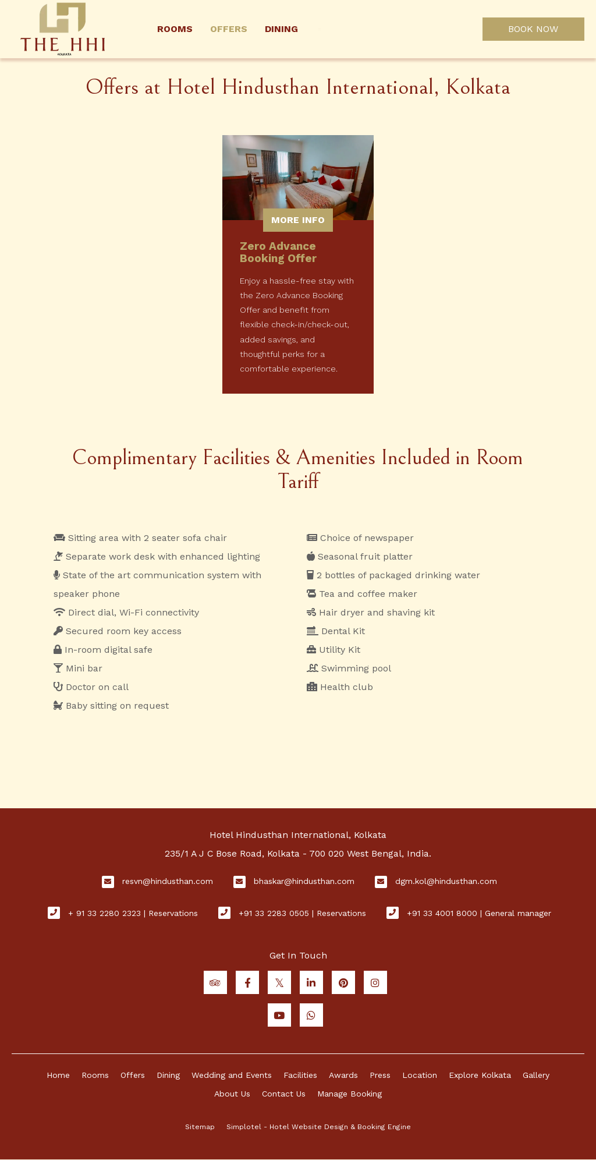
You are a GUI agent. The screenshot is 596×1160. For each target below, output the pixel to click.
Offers (228, 28)
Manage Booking (349, 1093)
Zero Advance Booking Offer (278, 252)
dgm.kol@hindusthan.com (446, 881)
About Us (232, 1093)
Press (380, 1075)
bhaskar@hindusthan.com (304, 881)
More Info (298, 219)
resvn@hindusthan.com (167, 881)
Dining (281, 28)
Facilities (300, 1075)
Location (419, 1075)
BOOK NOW (533, 28)
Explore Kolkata (480, 1075)
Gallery (536, 1075)
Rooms (175, 28)
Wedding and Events (231, 1075)
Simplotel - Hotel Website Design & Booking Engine (318, 1127)
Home (58, 1075)
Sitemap (200, 1127)
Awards (343, 1075)
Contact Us (284, 1093)
